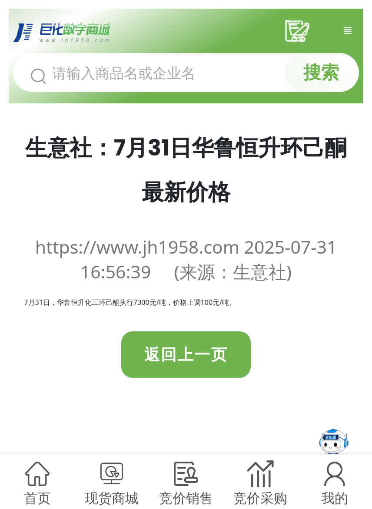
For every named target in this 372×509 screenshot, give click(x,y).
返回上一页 (186, 355)
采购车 (300, 31)
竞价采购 (260, 498)
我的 (334, 498)
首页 (37, 498)
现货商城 (112, 498)
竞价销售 (186, 498)
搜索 (321, 72)
